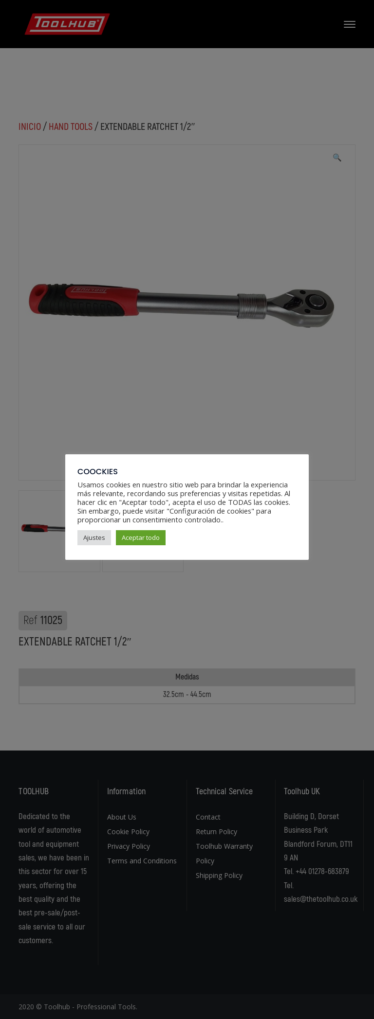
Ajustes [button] (94, 537)
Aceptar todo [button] (141, 537)
